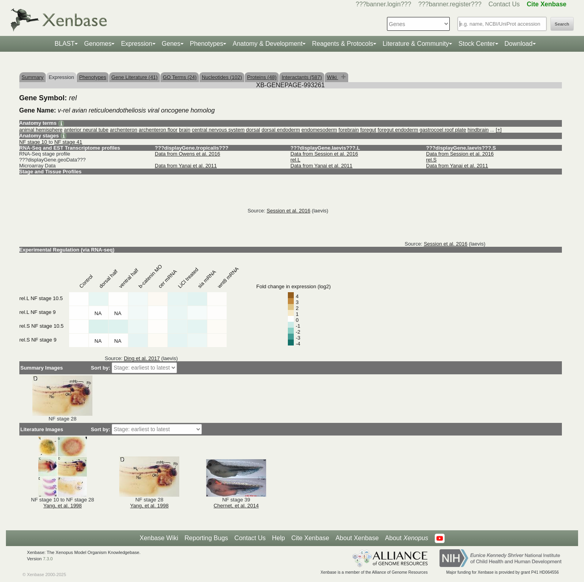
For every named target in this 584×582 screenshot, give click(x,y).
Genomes (97, 43)
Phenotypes (206, 43)
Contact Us (504, 4)
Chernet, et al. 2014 (236, 506)
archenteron (123, 130)
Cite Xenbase (310, 538)
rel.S (431, 160)
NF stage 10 (34, 142)
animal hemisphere (41, 130)
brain (184, 130)
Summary (33, 77)
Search (562, 24)
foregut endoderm (397, 130)
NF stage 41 (68, 142)
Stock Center (476, 43)
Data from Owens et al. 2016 (187, 154)
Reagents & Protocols (342, 43)
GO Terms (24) (180, 77)
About (406, 538)
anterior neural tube (86, 130)
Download (519, 43)
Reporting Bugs (206, 538)
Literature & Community (416, 43)
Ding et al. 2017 (142, 358)
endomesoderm (319, 130)
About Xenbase (357, 538)
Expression (136, 43)
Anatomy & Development (267, 43)
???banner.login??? (383, 4)
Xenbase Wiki (158, 538)
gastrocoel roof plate (443, 130)
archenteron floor (158, 130)
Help (278, 538)
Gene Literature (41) (134, 77)
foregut (368, 130)
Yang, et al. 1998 (62, 506)
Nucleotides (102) (222, 77)
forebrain (348, 130)
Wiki (332, 77)
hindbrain (478, 130)
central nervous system (218, 130)
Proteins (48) (261, 77)
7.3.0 (48, 558)
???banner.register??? (449, 4)
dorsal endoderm (280, 130)
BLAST (64, 43)
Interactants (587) (302, 77)
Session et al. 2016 (288, 211)
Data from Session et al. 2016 (324, 154)
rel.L (295, 160)
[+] (499, 130)
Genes (171, 43)
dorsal (253, 130)
